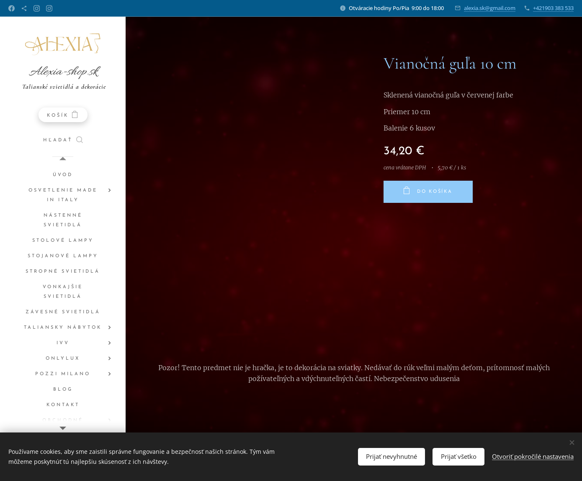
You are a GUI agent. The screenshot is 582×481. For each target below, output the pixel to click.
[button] (63, 140)
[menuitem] (63, 175)
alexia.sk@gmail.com (489, 8)
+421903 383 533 (553, 8)
